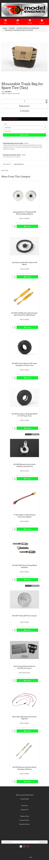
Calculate (24, 135)
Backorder (24, 106)
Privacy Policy (24, 820)
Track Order (24, 799)
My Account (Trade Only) (24, 795)
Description (7, 164)
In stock (27, 226)
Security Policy (24, 824)
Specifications (19, 164)
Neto (31, 857)
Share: (6, 91)
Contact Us (24, 809)
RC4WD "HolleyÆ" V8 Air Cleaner (24, 616)
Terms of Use (24, 816)
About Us (24, 805)
